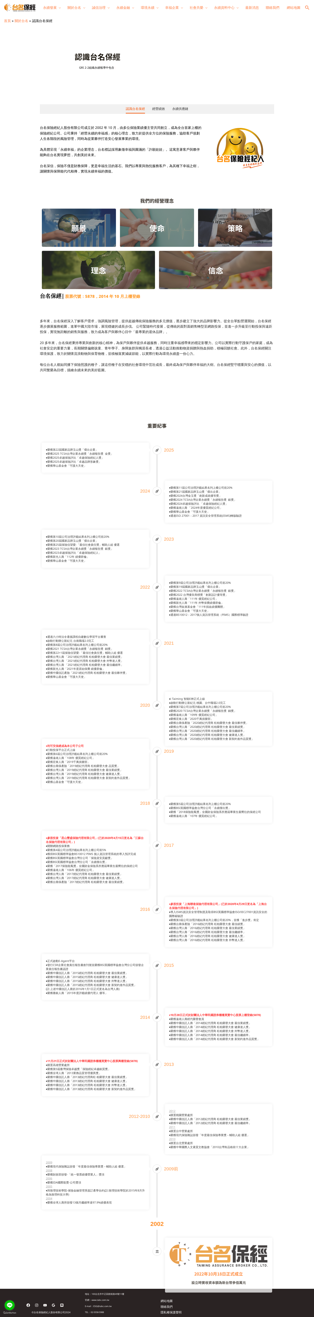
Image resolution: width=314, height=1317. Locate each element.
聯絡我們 (272, 7)
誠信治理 (99, 7)
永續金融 (123, 7)
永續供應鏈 (180, 108)
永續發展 (50, 7)
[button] (307, 7)
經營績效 (158, 108)
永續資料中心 (224, 7)
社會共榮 (196, 7)
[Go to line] (10, 1305)
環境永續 (147, 7)
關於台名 (74, 7)
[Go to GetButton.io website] (9, 1313)
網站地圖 (293, 7)
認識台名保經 (135, 108)
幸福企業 (172, 7)
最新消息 (252, 7)
